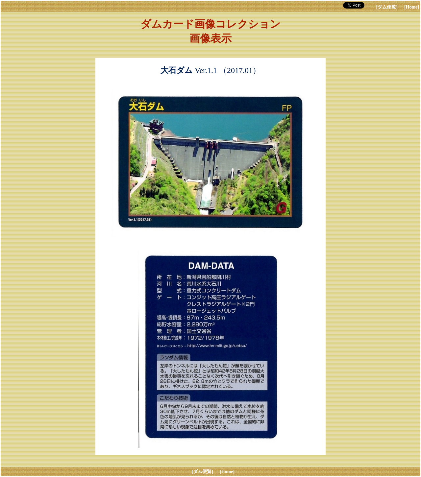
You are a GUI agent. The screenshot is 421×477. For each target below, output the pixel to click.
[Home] (411, 7)
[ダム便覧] (387, 7)
